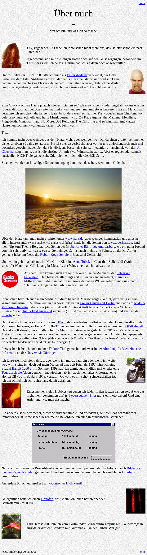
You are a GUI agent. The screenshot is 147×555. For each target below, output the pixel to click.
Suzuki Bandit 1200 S (17, 368)
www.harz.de (74, 238)
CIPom (60, 322)
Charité (7, 315)
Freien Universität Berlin (97, 303)
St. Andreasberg (104, 246)
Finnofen (47, 499)
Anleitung (128, 472)
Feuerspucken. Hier (82, 395)
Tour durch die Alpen (16, 372)
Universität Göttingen (41, 353)
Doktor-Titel (57, 349)
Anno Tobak (81, 262)
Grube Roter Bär (77, 246)
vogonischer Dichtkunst (64, 483)
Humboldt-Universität (37, 311)
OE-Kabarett (134, 326)
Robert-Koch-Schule (54, 254)
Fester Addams (77, 75)
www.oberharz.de (120, 242)
